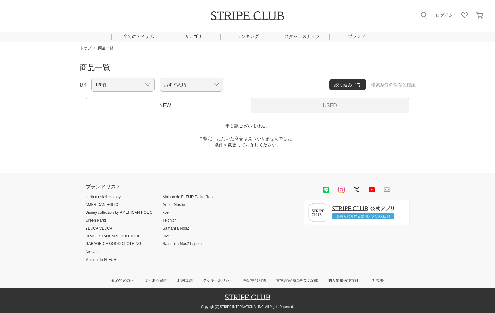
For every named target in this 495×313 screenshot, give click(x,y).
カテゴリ (193, 36)
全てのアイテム (138, 36)
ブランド (356, 36)
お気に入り (464, 15)
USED (330, 105)
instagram (341, 189)
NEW (165, 105)
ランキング (248, 36)
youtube (371, 189)
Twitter (356, 189)
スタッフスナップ (302, 36)
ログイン (444, 15)
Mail (387, 189)
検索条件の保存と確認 (393, 84)
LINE (326, 189)
